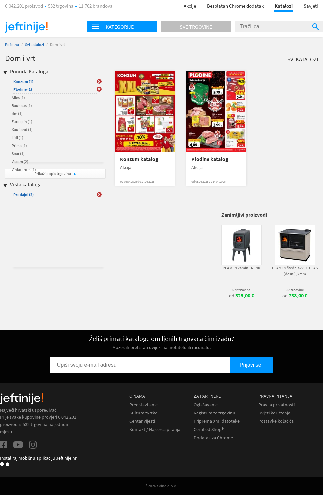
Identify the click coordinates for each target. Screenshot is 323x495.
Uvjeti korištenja (274, 413)
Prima (19, 145)
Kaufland (22, 129)
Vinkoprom (24, 169)
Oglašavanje (206, 405)
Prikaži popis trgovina (53, 173)
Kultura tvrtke (143, 413)
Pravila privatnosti (276, 405)
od (241, 296)
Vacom (20, 161)
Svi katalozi (34, 44)
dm (17, 113)
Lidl (17, 137)
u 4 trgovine (241, 289)
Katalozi (284, 6)
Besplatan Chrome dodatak (235, 6)
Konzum (23, 81)
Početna (12, 44)
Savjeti (311, 6)
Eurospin (22, 121)
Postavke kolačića (276, 421)
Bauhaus (22, 105)
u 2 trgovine (295, 289)
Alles (18, 97)
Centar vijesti (142, 421)
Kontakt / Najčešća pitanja (154, 429)
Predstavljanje (143, 405)
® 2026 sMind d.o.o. (161, 485)
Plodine (22, 89)
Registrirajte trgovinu (214, 413)
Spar (18, 153)
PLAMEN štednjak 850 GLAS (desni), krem (295, 270)
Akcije (190, 6)
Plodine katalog (209, 159)
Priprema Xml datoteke (217, 421)
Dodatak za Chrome (213, 438)
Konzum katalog (139, 159)
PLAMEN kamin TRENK (241, 267)
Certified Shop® (209, 429)
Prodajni (23, 194)
